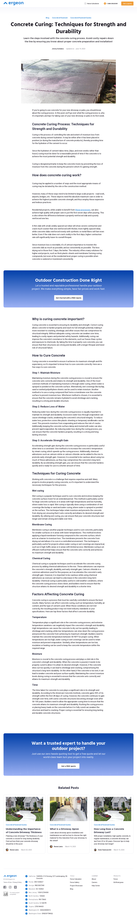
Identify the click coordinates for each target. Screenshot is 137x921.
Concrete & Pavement (60, 18)
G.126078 (43, 903)
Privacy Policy (17, 882)
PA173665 (42, 899)
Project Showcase (76, 886)
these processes (82, 210)
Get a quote (127, 3)
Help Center (96, 886)
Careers (94, 882)
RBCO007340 (39, 885)
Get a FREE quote (68, 766)
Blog (47, 18)
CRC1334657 (38, 882)
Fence (116, 879)
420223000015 (45, 910)
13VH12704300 (43, 892)
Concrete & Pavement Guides (80, 18)
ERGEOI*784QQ (47, 913)
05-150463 (40, 889)
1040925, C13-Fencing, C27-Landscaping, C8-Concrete (52, 877)
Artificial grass (118, 882)
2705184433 (39, 906)
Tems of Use (8, 882)
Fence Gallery (74, 882)
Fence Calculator (76, 879)
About (94, 879)
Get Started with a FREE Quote (68, 297)
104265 (42, 896)
